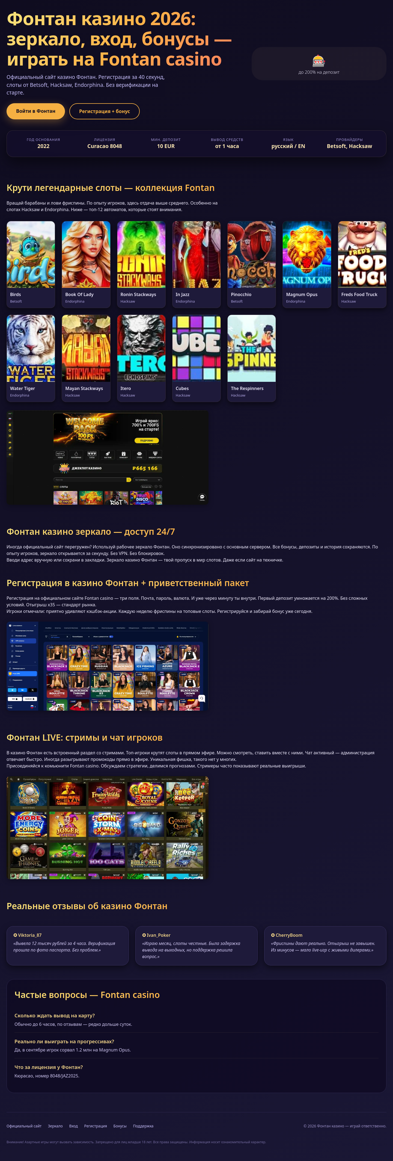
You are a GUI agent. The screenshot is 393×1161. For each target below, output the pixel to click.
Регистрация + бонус (104, 111)
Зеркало (55, 1125)
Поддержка (143, 1125)
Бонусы (120, 1125)
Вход (73, 1125)
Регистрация (95, 1125)
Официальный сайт (24, 1125)
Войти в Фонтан (35, 111)
